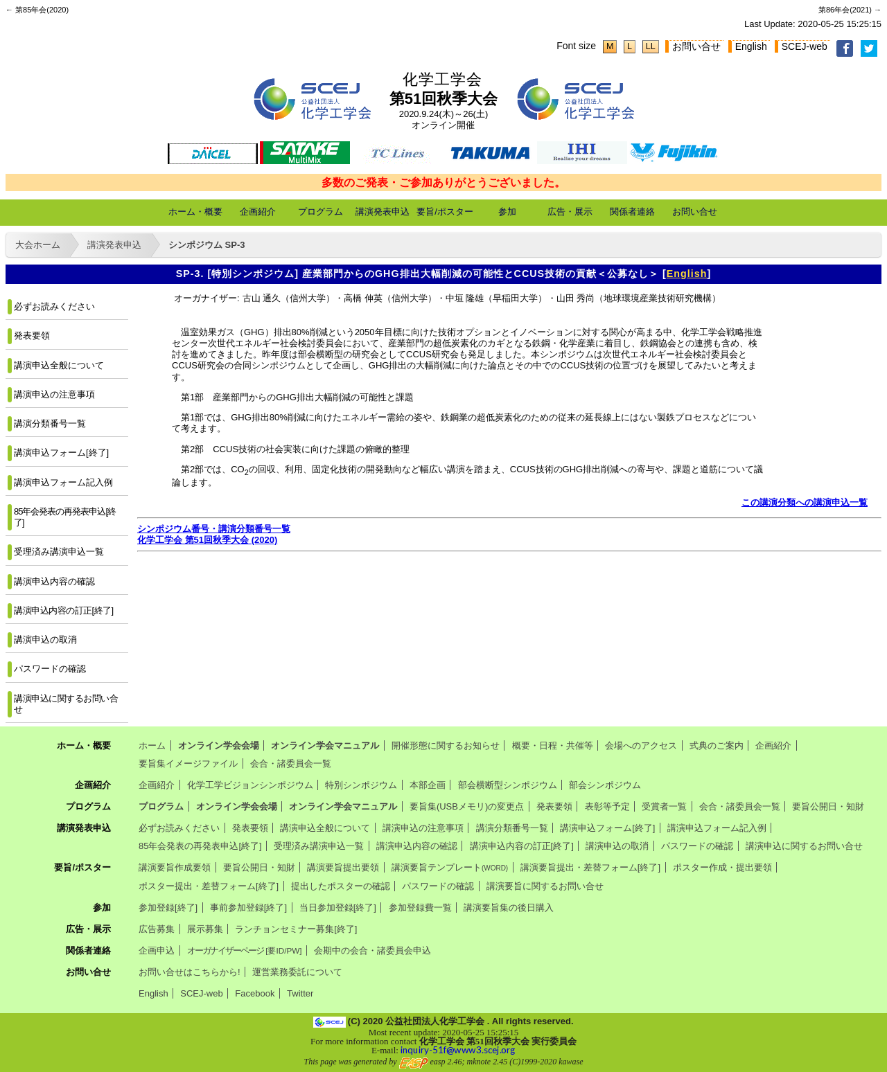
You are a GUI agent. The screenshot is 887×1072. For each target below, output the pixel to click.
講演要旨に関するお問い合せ (545, 886)
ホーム (152, 745)
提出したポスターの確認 (340, 886)
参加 (507, 211)
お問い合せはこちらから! (189, 972)
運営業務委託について (297, 972)
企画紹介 (258, 211)
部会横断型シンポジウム (507, 785)
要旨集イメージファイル (188, 763)
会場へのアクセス (641, 745)
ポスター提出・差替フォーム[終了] (209, 886)
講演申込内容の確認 (54, 581)
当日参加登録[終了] (337, 907)
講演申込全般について (59, 365)
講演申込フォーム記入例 (63, 482)
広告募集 (157, 929)
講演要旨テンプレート (450, 867)
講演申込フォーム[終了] (61, 452)
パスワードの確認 (50, 668)
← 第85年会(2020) (37, 10)
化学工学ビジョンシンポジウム (250, 785)
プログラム (320, 211)
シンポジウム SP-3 (206, 245)
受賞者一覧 (664, 806)
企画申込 (157, 950)
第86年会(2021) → (849, 10)
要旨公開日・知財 (828, 806)
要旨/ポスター (444, 211)
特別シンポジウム (361, 785)
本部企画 (428, 785)
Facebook (254, 993)
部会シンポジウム (605, 785)
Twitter (300, 993)
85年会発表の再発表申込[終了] (65, 517)
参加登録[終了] (168, 907)
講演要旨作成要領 (175, 867)
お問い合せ (696, 46)
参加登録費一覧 (420, 907)
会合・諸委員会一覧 (290, 763)
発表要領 (32, 335)
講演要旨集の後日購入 (509, 907)
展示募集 (205, 929)
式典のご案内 (717, 745)
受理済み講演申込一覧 (59, 551)
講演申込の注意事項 (54, 394)
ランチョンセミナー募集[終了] (296, 929)
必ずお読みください (54, 306)
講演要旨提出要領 (343, 867)
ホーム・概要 (195, 211)
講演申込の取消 (45, 639)
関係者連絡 (632, 211)
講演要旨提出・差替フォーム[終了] (590, 867)
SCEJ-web (804, 46)
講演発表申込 (382, 211)
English (751, 46)
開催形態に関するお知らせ (446, 745)
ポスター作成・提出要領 (722, 867)
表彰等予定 (607, 806)
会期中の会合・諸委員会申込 (372, 950)
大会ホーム (37, 245)
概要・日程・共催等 (552, 745)
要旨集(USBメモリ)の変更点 (467, 806)
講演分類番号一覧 (50, 423)
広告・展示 (569, 211)
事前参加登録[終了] (248, 907)
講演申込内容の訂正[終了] (64, 610)
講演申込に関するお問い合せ (66, 704)
